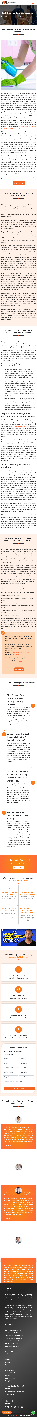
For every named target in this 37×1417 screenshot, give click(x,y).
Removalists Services (11, 1370)
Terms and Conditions (11, 1373)
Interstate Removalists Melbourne (14, 1341)
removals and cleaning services (19, 426)
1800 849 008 (9, 1394)
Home (2, 17)
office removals (31, 174)
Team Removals (16, 1415)
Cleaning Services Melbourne (13, 1330)
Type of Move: (7, 1051)
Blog (6, 1365)
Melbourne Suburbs (10, 1378)
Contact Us (8, 1362)
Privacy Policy (8, 1375)
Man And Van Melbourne (12, 1346)
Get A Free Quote (19, 183)
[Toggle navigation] (33, 3)
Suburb (8, 17)
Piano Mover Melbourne (11, 1343)
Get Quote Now (18, 868)
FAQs (6, 1367)
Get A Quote (19, 669)
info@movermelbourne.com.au (20, 652)
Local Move (18, 1051)
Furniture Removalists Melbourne (14, 1335)
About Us (7, 1359)
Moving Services (9, 1381)
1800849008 (16, 654)
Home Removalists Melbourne (13, 1333)
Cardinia (14, 17)
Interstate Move (10, 1054)
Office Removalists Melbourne (13, 1338)
